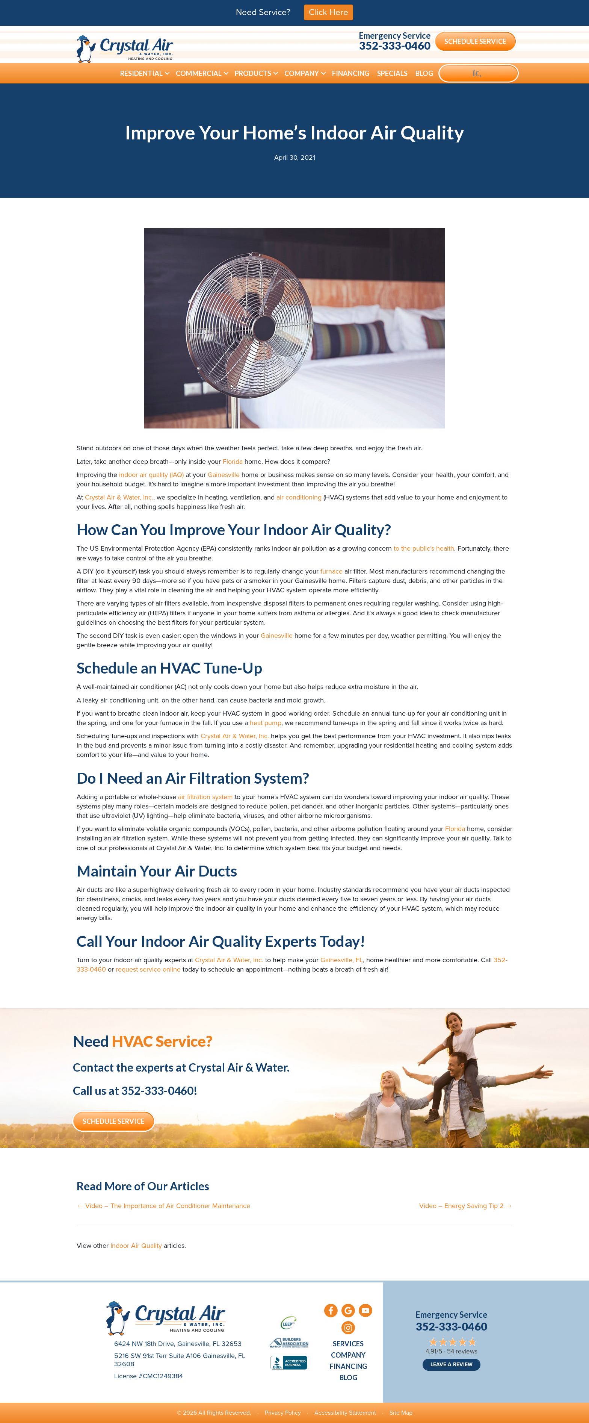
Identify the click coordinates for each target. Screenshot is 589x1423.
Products (253, 73)
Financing (350, 73)
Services (348, 1344)
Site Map (401, 1412)
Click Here (328, 12)
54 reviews (462, 1351)
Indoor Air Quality (136, 1245)
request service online (148, 969)
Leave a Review (451, 1365)
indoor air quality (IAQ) (151, 475)
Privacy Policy (283, 1412)
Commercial (199, 73)
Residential (141, 73)
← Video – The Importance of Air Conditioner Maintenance (163, 1206)
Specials (392, 73)
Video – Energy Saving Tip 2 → (465, 1206)
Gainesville (224, 475)
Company (301, 73)
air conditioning (299, 497)
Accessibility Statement (345, 1412)
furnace (331, 571)
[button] (167, 73)
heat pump (265, 723)
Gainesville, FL (341, 960)
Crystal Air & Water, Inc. (119, 497)
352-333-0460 (394, 45)
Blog (424, 73)
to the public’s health (424, 548)
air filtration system (205, 797)
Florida (233, 461)
